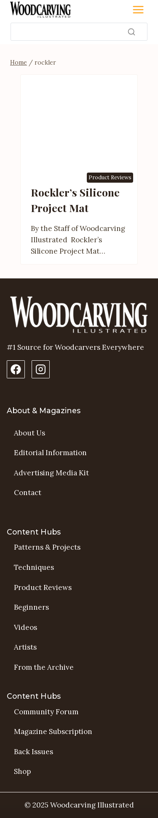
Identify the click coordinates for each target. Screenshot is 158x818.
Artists (25, 647)
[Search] (79, 32)
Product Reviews (109, 177)
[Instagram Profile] (41, 369)
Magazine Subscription (53, 731)
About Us (29, 433)
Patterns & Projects (47, 547)
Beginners (31, 607)
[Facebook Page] (16, 369)
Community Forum (46, 711)
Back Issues (33, 751)
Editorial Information (50, 452)
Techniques (34, 567)
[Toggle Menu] (138, 9)
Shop (22, 771)
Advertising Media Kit (51, 472)
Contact (27, 492)
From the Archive (44, 667)
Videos (25, 627)
